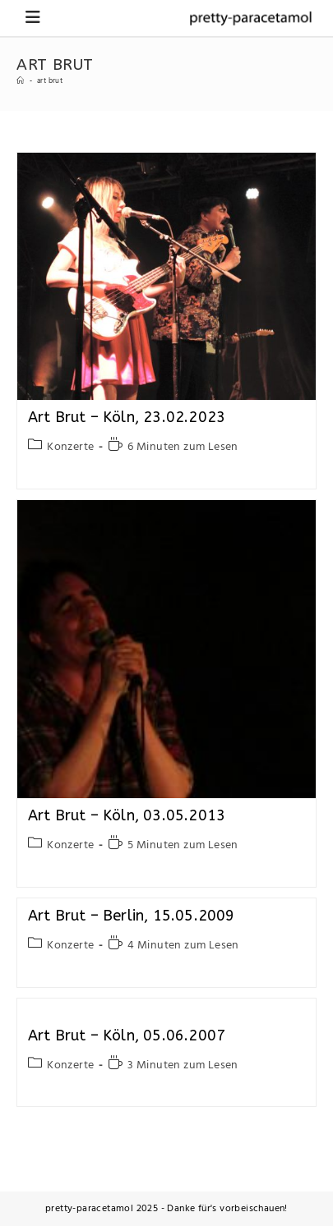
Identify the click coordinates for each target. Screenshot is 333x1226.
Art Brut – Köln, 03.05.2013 (126, 815)
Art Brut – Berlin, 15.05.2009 (131, 916)
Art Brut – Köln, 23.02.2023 (126, 417)
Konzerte (70, 447)
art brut (49, 81)
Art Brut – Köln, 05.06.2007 (126, 1035)
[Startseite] (20, 81)
